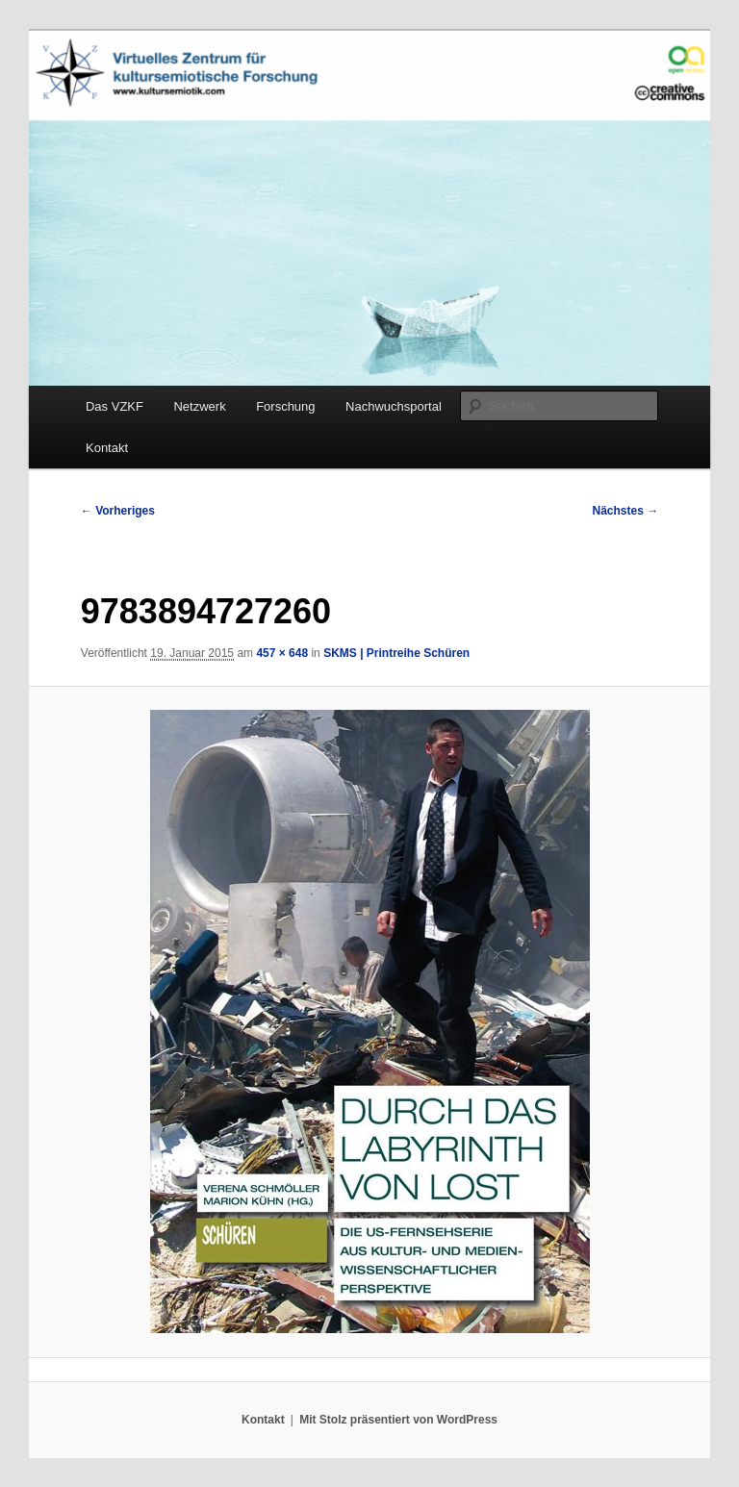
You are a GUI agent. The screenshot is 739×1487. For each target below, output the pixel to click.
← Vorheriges (118, 510)
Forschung (285, 406)
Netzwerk (199, 406)
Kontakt (107, 448)
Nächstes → (626, 510)
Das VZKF (114, 406)
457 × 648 (282, 653)
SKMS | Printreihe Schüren (396, 653)
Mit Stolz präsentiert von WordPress (398, 1419)
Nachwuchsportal (393, 406)
